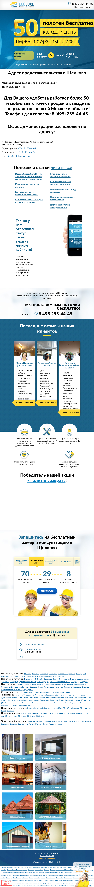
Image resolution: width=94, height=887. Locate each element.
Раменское (31, 870)
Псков (52, 885)
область (70, 875)
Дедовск (47, 872)
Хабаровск (64, 883)
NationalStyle (55, 862)
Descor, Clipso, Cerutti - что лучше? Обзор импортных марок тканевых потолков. (28, 176)
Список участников (71, 54)
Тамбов (18, 885)
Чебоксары (25, 877)
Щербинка (26, 875)
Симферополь (68, 877)
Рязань (48, 885)
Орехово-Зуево (11, 870)
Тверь (14, 885)
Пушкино (41, 872)
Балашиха (9, 867)
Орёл (60, 885)
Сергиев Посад (39, 870)
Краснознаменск (55, 872)
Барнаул (18, 877)
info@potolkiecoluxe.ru (19, 156)
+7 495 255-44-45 (27, 148)
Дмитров (23, 867)
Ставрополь (70, 883)
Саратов (38, 885)
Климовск (69, 867)
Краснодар (9, 877)
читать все (61, 167)
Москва (4, 867)
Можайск (3, 870)
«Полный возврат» (46, 480)
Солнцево (39, 875)
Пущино (25, 870)
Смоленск (24, 885)
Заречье (45, 875)
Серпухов (46, 870)
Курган (60, 880)
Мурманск (30, 880)
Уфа (25, 880)
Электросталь (52, 875)
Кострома (66, 880)
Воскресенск (16, 867)
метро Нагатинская (62, 875)
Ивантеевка (62, 867)
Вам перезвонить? (82, 7)
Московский (68, 872)
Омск (70, 885)
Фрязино (52, 870)
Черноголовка (60, 870)
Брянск (37, 883)
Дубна (38, 867)
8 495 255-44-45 (82, 4)
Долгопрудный (31, 867)
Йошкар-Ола (59, 877)
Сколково (33, 875)
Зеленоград (6, 872)
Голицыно (35, 872)
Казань (36, 877)
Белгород (43, 883)
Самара (43, 885)
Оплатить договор (47, 858)
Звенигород (28, 872)
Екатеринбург (31, 885)
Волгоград (25, 883)
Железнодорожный (46, 867)
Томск (10, 885)
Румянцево (19, 875)
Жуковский (56, 867)
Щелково (67, 870)
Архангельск (56, 883)
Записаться (47, 591)
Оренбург (65, 885)
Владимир (32, 883)
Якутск (48, 877)
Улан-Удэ (21, 880)
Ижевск (31, 877)
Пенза (56, 885)
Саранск (52, 877)
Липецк (41, 880)
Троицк (62, 872)
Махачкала (15, 880)
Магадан (36, 880)
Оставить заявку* (24, 54)
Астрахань (49, 883)
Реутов (14, 875)
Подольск (19, 870)
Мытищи (8, 875)
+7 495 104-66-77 (26, 152)
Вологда (19, 883)
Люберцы (3, 875)
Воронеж (13, 883)
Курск (56, 880)
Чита (14, 877)
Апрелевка (21, 872)
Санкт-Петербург (49, 880)
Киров (71, 880)
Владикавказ (41, 877)
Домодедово (14, 872)
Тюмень (2, 885)
